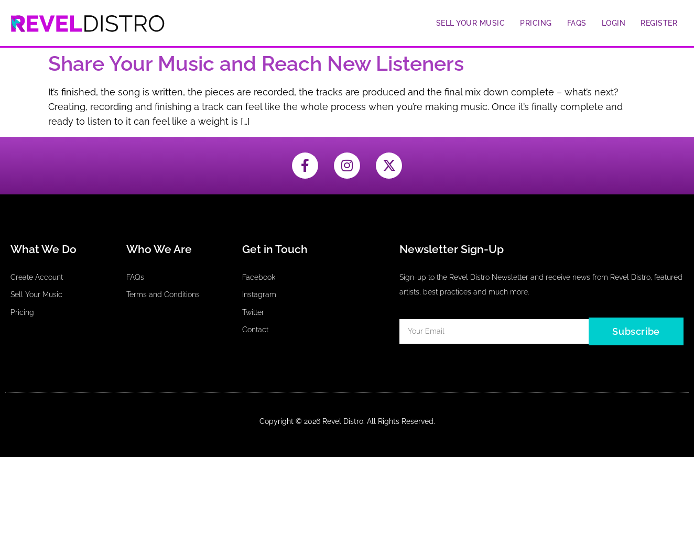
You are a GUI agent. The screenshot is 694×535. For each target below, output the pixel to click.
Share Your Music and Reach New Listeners (256, 63)
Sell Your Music (470, 23)
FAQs (577, 23)
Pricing (536, 23)
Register (659, 23)
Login (614, 23)
